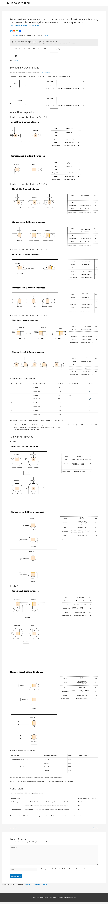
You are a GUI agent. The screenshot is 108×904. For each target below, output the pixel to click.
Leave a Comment (15, 25)
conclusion (47, 35)
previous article (15, 35)
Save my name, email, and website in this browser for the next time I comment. (63, 870)
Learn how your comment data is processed (36, 886)
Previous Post (13, 828)
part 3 (82, 816)
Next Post (96, 828)
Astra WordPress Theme (69, 899)
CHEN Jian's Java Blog (16, 3)
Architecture (24, 25)
